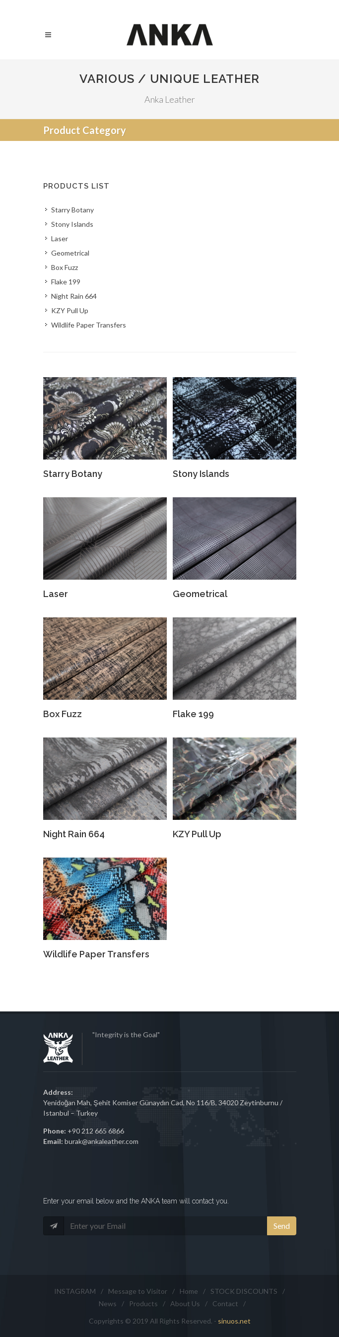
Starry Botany (72, 209)
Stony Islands (72, 224)
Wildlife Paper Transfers (88, 325)
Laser (59, 238)
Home (189, 1291)
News (108, 1303)
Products (143, 1303)
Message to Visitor (137, 1291)
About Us (185, 1303)
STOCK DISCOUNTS (243, 1291)
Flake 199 (65, 281)
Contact (225, 1303)
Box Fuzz (64, 267)
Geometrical (70, 253)
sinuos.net (234, 1321)
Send (281, 1225)
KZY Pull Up (69, 310)
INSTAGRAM (75, 1291)
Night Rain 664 (74, 296)
